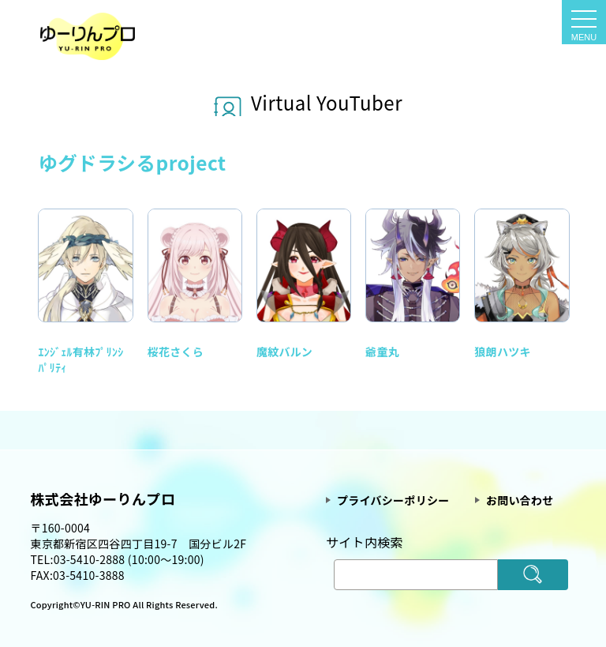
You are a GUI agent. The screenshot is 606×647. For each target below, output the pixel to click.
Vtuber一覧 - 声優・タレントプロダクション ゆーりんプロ (87, 36)
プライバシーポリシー (393, 500)
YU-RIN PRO (106, 604)
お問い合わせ (520, 500)
